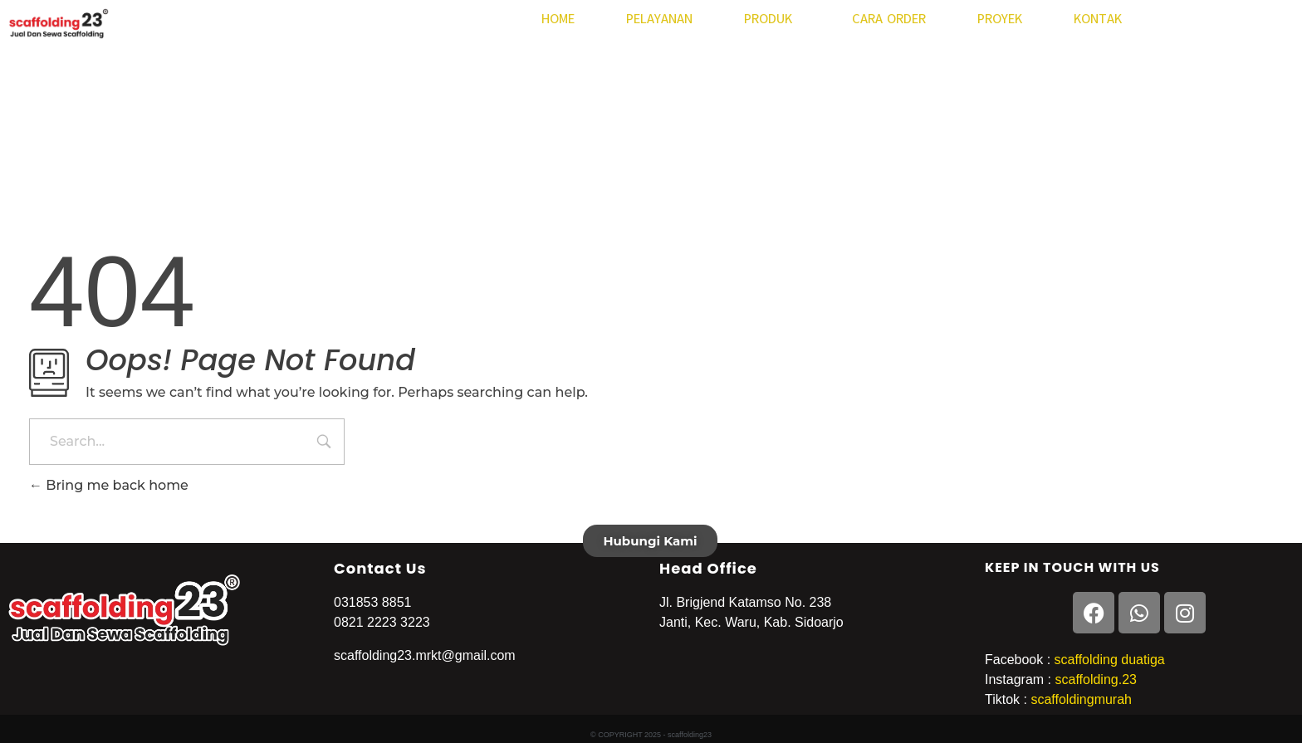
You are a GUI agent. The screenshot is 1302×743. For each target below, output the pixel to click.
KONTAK (1098, 19)
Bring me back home (108, 485)
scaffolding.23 (1095, 679)
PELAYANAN (659, 19)
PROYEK (999, 19)
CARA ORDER (889, 19)
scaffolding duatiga (1107, 660)
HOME (558, 19)
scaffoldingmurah (1081, 699)
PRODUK (772, 19)
